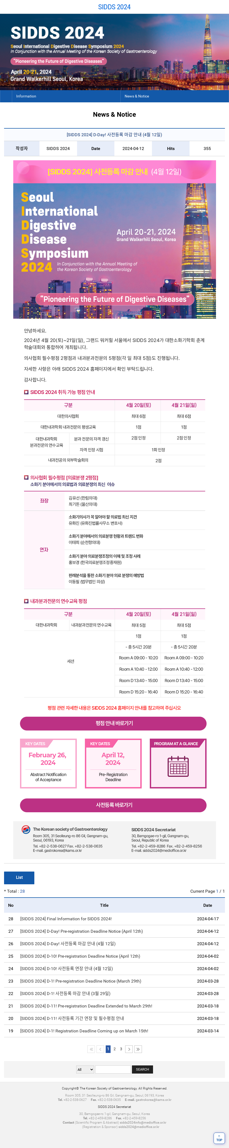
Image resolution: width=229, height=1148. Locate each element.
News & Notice (137, 96)
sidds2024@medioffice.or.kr (138, 1127)
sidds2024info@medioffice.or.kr (143, 1122)
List (19, 877)
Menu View (222, 7)
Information (26, 96)
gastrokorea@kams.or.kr (153, 1100)
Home (7, 7)
